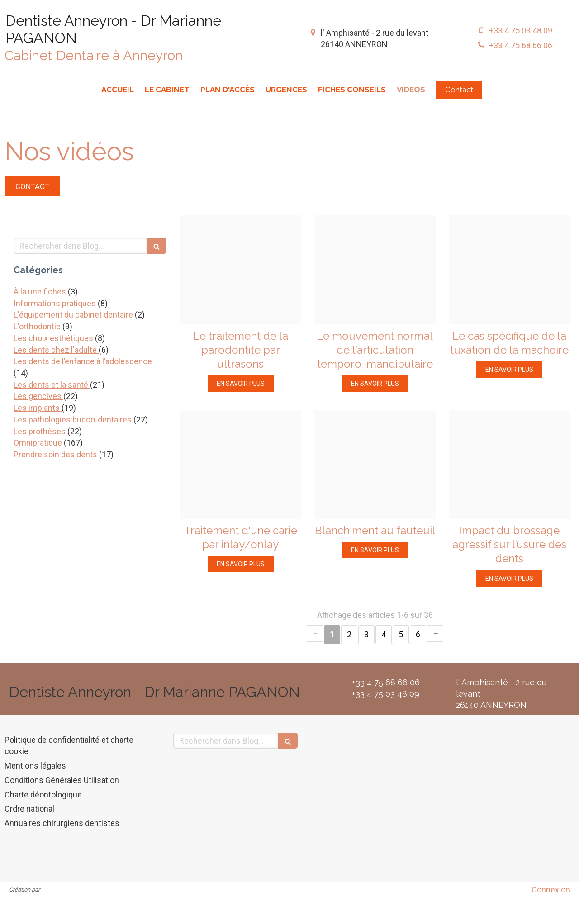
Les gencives (38, 396)
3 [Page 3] (366, 634)
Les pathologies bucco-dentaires (73, 419)
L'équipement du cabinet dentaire (74, 314)
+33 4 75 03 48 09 (520, 30)
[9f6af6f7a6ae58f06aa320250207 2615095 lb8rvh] (240, 269)
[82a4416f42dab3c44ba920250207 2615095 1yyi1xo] (240, 464)
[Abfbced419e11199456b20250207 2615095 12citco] (374, 269)
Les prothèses (40, 431)
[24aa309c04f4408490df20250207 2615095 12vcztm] (509, 464)
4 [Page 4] (383, 634)
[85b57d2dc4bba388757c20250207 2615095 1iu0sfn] (509, 269)
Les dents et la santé (52, 384)
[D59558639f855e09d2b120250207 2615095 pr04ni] (374, 464)
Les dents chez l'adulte (56, 350)
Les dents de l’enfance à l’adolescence (83, 361)
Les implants (38, 408)
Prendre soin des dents (56, 454)
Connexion (551, 889)
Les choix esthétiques (54, 338)
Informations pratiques (56, 303)
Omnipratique (39, 442)
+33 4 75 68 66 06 (520, 45)
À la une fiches (41, 291)
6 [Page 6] (418, 634)
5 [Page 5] (401, 634)
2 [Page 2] (349, 634)
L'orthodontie (38, 326)
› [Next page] (435, 633)
